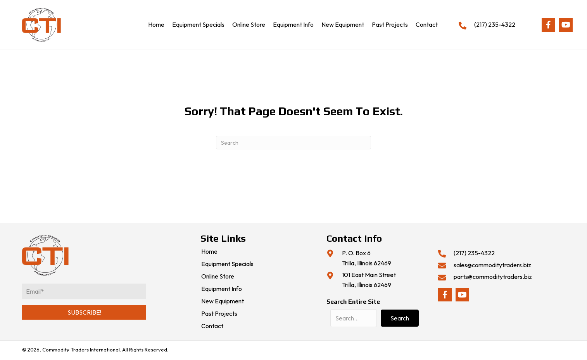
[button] (548, 25)
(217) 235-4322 (494, 24)
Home (209, 251)
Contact (212, 326)
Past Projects (219, 313)
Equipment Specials (227, 264)
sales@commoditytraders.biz (492, 265)
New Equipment (222, 301)
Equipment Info (221, 289)
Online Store (217, 276)
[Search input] (353, 318)
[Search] (293, 142)
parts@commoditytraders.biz (493, 276)
